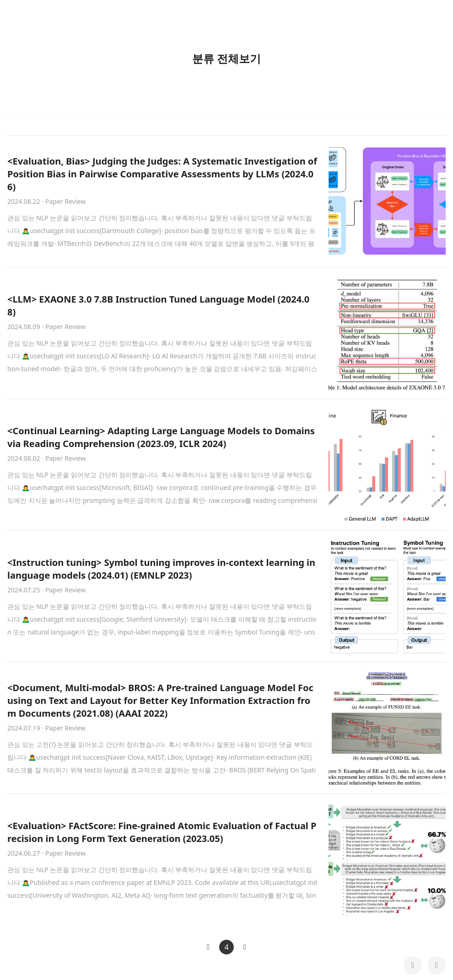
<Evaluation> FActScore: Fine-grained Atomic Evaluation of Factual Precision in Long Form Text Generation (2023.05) (161, 832)
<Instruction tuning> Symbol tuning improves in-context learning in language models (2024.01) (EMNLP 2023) (161, 568)
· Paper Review (64, 201)
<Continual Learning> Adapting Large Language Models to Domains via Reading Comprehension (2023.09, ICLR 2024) (161, 437)
